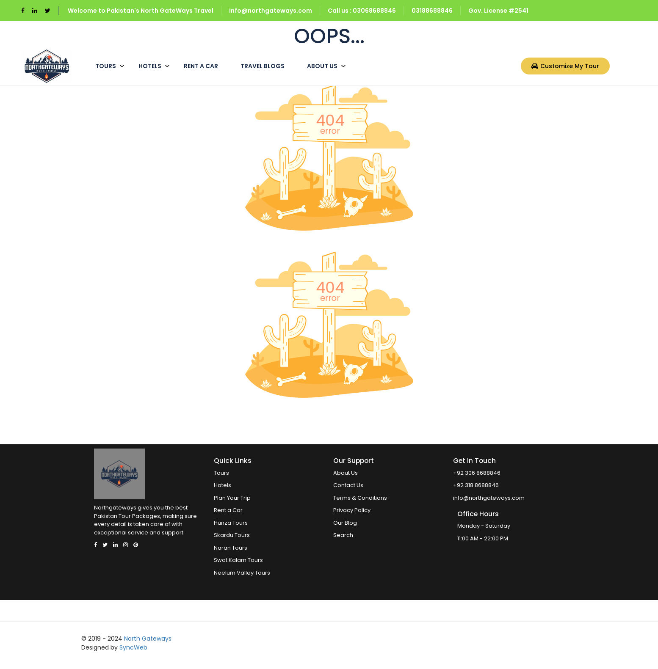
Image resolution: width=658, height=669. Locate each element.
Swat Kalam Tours (238, 560)
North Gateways (147, 638)
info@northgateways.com (270, 10)
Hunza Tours (231, 523)
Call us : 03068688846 (362, 10)
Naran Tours (230, 548)
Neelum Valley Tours (242, 573)
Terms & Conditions (360, 498)
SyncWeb (133, 647)
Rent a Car (201, 66)
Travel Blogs (263, 66)
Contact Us (348, 485)
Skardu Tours (232, 535)
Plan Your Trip (232, 498)
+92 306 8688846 (476, 473)
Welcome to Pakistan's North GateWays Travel (140, 10)
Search (343, 535)
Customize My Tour (565, 66)
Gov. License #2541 (498, 10)
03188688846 (432, 10)
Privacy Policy (351, 510)
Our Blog (345, 523)
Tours (105, 66)
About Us (322, 66)
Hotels (149, 66)
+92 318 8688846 (476, 485)
